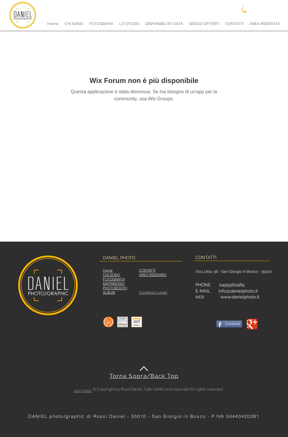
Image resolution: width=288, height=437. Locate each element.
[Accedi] (238, 9)
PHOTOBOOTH (115, 288)
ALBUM (109, 292)
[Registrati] (255, 9)
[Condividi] (229, 324)
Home (108, 270)
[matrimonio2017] (136, 322)
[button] (101, 23)
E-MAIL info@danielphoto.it (226, 291)
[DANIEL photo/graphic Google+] (252, 324)
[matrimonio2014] (122, 322)
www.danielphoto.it (239, 297)
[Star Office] (108, 322)
